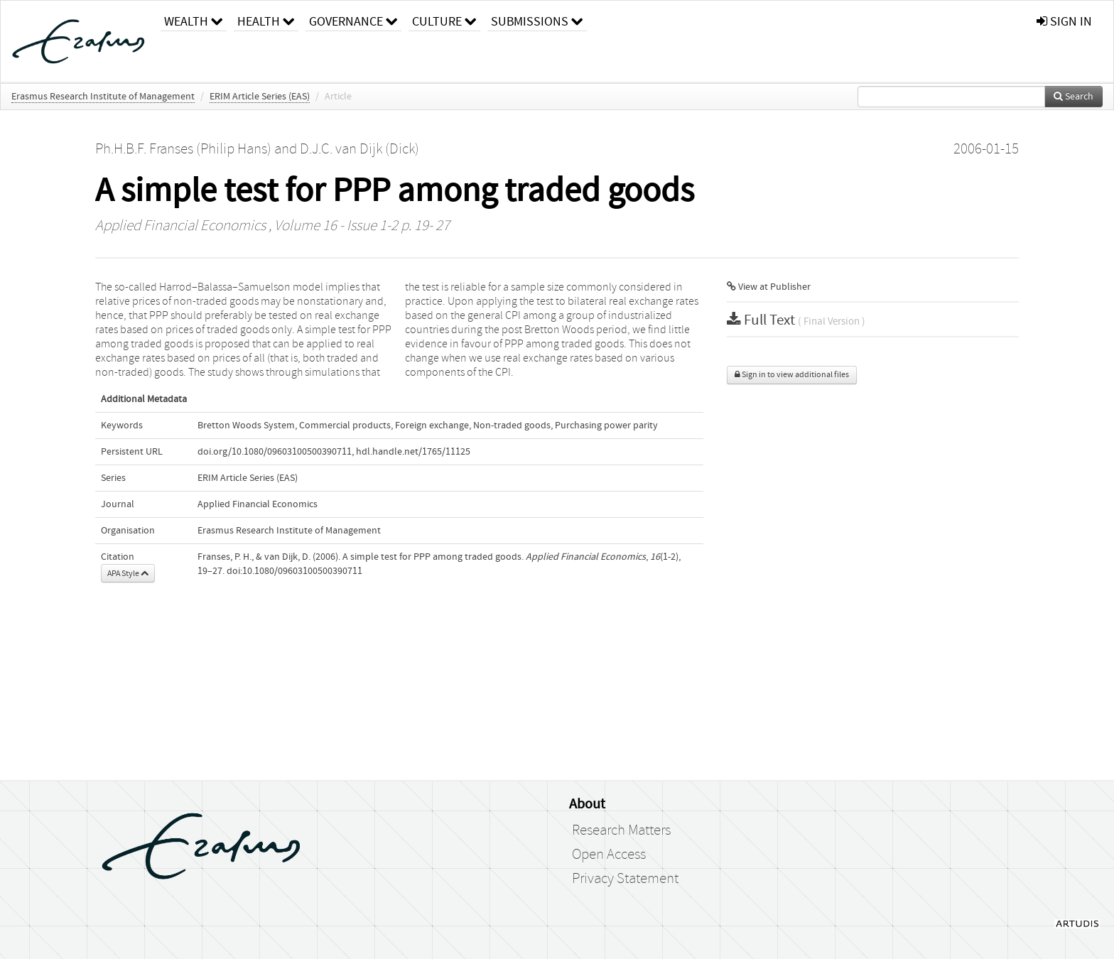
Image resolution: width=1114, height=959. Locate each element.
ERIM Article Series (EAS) (260, 96)
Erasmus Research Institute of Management (103, 96)
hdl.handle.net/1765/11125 (413, 451)
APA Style (127, 573)
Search (1073, 96)
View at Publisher (769, 287)
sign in (1064, 21)
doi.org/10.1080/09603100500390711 (275, 451)
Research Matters (621, 830)
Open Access (609, 854)
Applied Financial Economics (180, 225)
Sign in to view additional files (792, 374)
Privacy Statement (625, 878)
